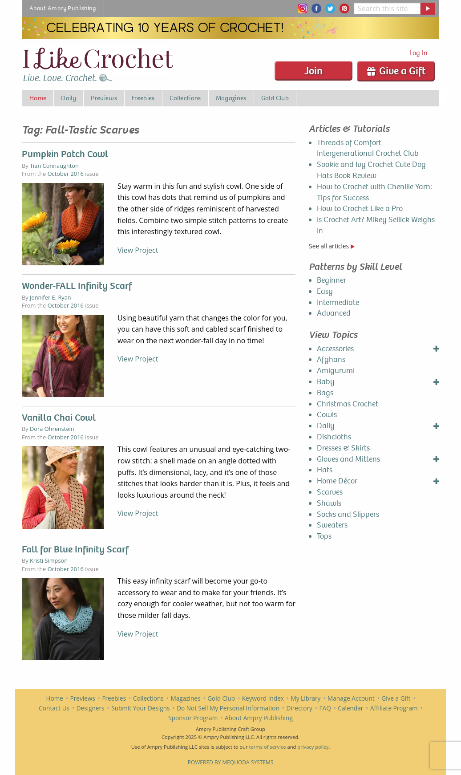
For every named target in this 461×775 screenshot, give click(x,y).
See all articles (331, 246)
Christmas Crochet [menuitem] (347, 404)
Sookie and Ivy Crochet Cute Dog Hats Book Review (371, 170)
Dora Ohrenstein (52, 429)
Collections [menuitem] (185, 97)
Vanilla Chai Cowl (59, 417)
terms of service (267, 746)
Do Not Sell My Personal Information (228, 708)
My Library (306, 698)
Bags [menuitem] (325, 393)
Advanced (334, 313)
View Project (137, 250)
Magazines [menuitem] (231, 97)
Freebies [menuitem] (143, 97)
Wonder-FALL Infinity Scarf (77, 286)
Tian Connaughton (54, 166)
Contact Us (54, 708)
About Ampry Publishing (259, 718)
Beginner (331, 280)
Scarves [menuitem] (330, 492)
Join (313, 70)
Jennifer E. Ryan (50, 297)
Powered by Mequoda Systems (231, 762)
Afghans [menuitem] (331, 359)
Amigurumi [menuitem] (336, 370)
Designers (91, 708)
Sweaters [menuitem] (332, 525)
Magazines (186, 698)
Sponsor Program (193, 718)
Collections (148, 698)
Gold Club (221, 698)
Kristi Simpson (49, 560)
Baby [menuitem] (326, 382)
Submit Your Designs (140, 708)
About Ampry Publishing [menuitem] (63, 8)
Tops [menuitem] (324, 536)
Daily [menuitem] (68, 97)
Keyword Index (263, 698)
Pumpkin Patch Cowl (65, 154)
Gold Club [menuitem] (275, 97)
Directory (299, 708)
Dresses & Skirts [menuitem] (343, 448)
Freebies (114, 698)
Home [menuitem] (37, 97)
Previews (82, 698)
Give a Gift (395, 70)
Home (54, 698)
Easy (325, 291)
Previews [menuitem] (104, 97)
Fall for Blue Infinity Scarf (75, 549)
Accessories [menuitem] (335, 349)
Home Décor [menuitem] (337, 481)
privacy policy (312, 746)
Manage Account (351, 698)
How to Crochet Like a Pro (360, 208)
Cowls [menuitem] (327, 415)
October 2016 (66, 174)
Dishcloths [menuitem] (334, 437)
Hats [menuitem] (324, 470)
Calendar (350, 708)
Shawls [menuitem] (329, 503)
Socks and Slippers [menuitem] (348, 514)
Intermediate (338, 302)
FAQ (325, 708)
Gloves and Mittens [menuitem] (348, 459)
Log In (418, 52)
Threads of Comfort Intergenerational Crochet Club (368, 148)
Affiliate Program (394, 708)
